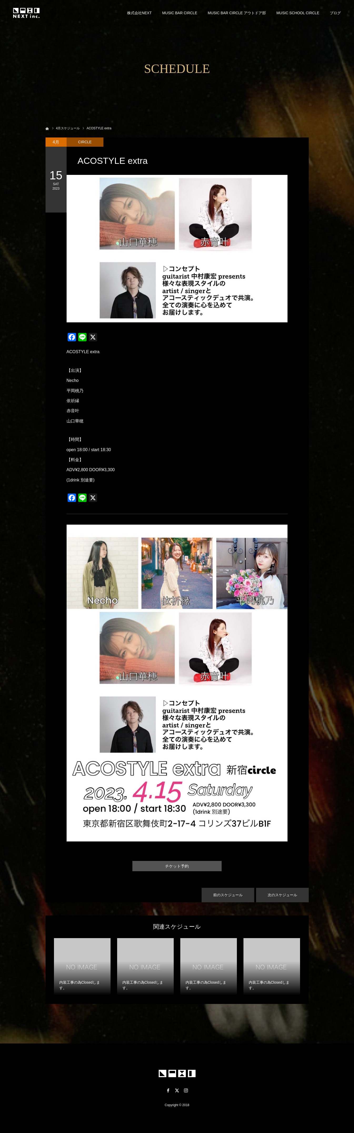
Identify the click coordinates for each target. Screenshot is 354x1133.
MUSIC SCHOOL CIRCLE (297, 13)
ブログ (335, 13)
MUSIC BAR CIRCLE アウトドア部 (237, 13)
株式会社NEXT (139, 13)
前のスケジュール (228, 895)
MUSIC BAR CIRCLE (179, 13)
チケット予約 (177, 866)
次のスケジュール (282, 895)
